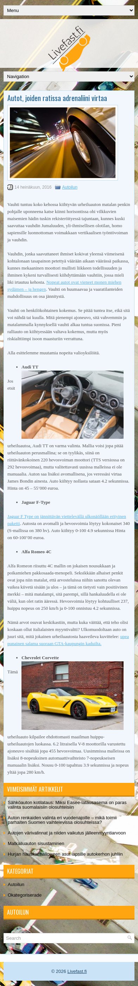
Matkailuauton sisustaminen (36, 843)
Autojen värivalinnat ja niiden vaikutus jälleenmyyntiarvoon (67, 833)
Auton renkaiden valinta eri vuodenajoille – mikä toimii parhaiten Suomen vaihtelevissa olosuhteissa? (62, 820)
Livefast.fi (77, 971)
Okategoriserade (25, 895)
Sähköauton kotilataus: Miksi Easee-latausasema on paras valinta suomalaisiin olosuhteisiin (67, 805)
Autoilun (69, 187)
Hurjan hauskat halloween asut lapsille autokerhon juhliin (65, 854)
